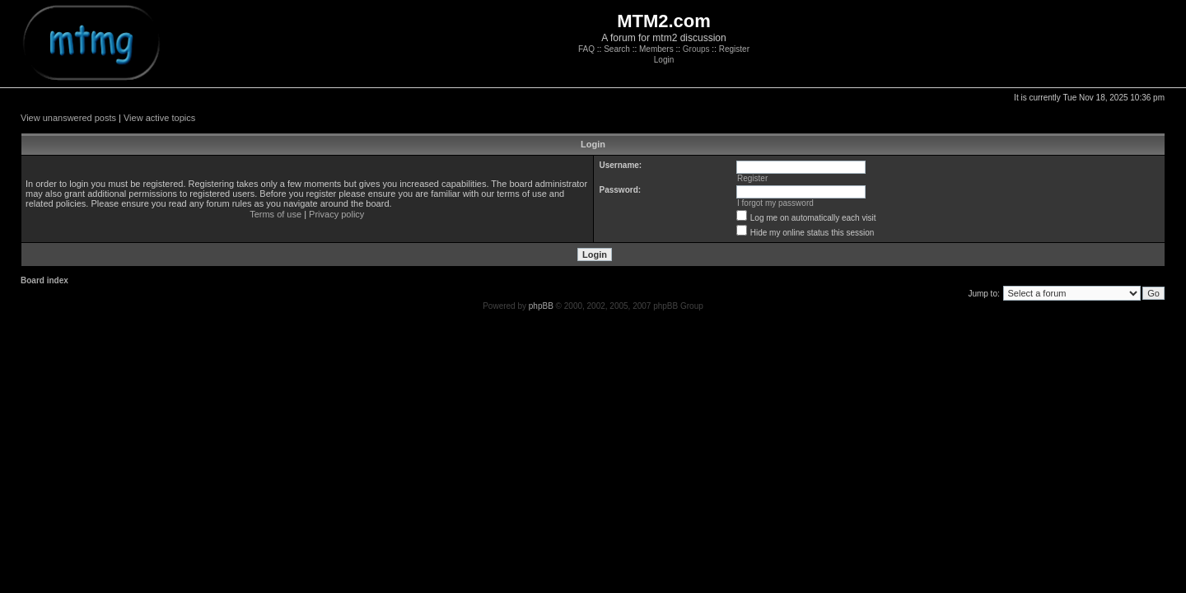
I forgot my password (775, 203)
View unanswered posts (68, 118)
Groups (696, 49)
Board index (44, 280)
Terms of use (275, 214)
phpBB (541, 306)
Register (734, 49)
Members (656, 49)
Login (664, 59)
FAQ (586, 49)
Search (617, 49)
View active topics (159, 118)
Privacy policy (336, 214)
